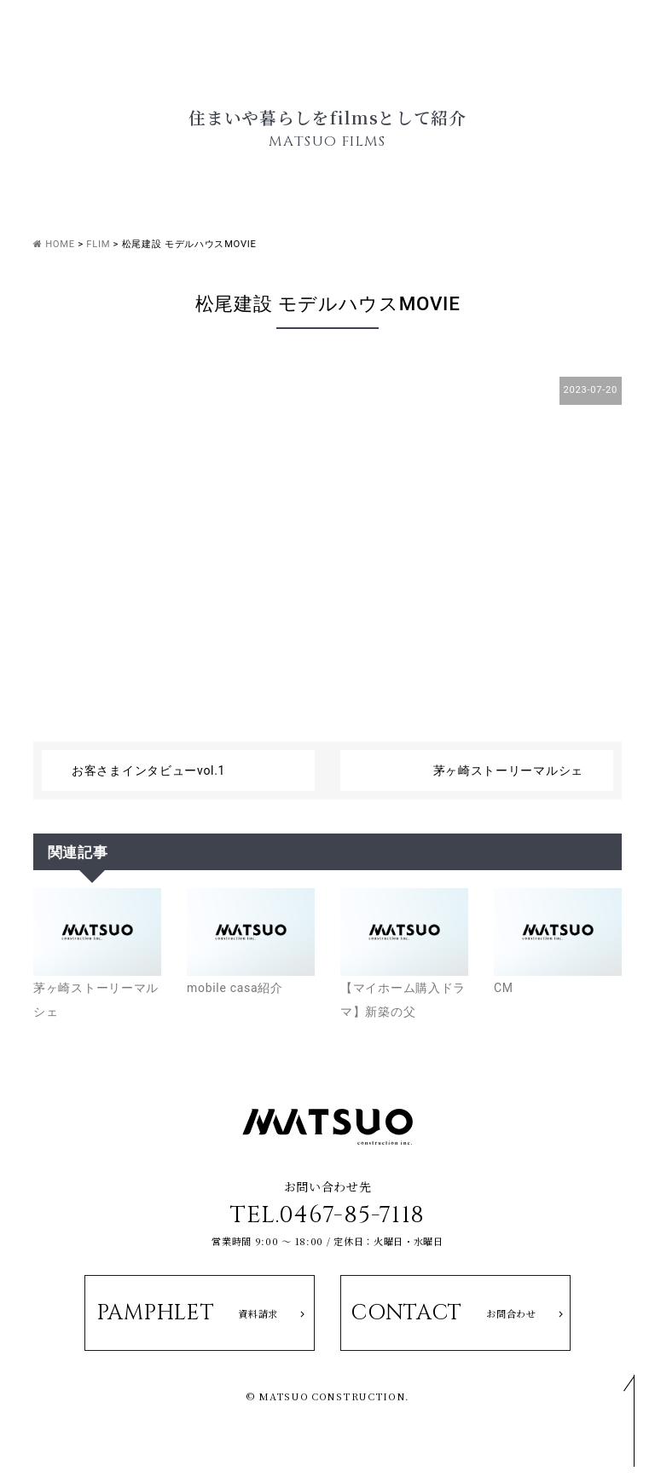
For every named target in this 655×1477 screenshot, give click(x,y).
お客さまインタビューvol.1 (148, 770)
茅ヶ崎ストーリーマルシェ (508, 770)
